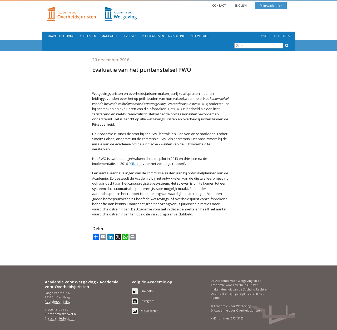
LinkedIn (147, 291)
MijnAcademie (270, 5)
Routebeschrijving (57, 301)
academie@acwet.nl (62, 314)
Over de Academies (275, 36)
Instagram (148, 301)
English (241, 5)
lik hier (136, 163)
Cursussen (88, 36)
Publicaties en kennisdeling (163, 36)
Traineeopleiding (61, 36)
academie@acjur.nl (61, 318)
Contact (219, 5)
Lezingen (130, 36)
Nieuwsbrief (200, 36)
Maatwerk (109, 36)
